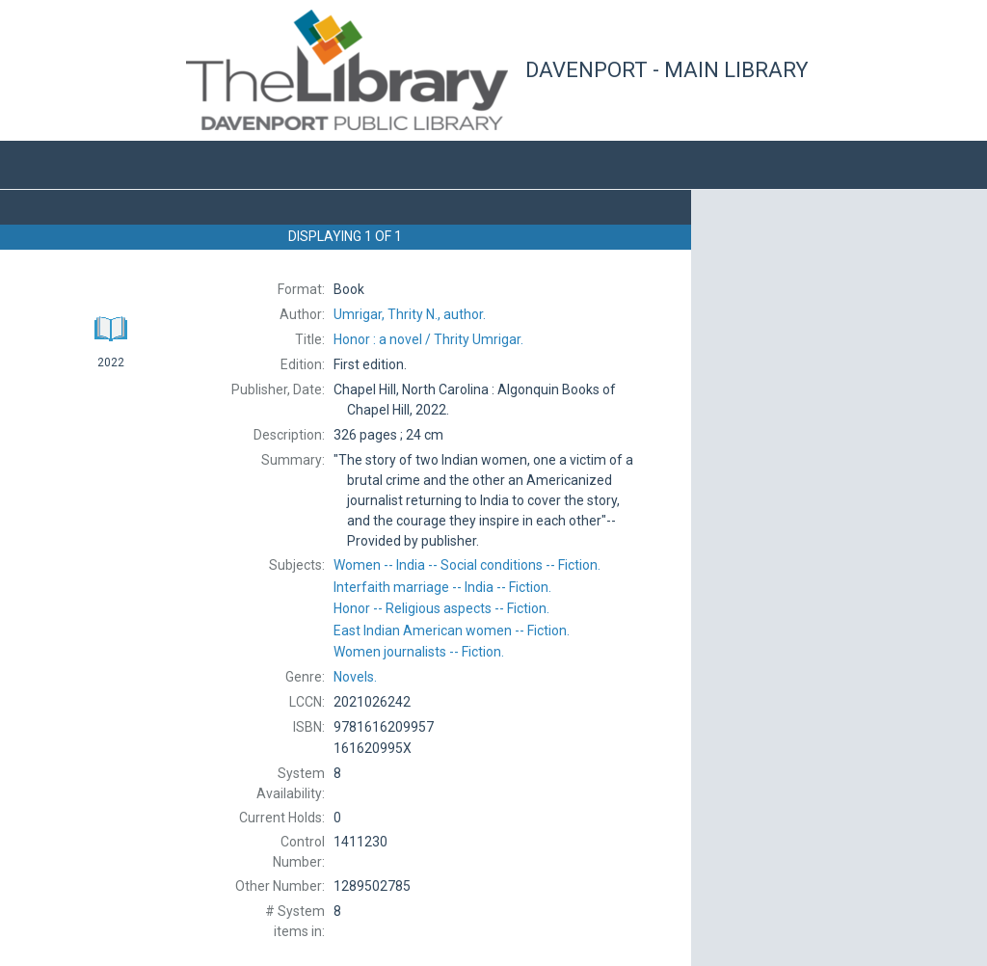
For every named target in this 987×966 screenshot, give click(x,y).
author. (409, 314)
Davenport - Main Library (667, 70)
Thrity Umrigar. (428, 339)
